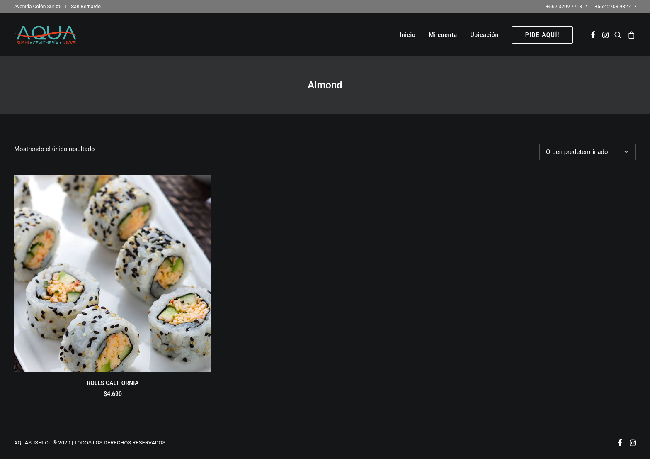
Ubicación (484, 35)
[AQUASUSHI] (46, 34)
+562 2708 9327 (615, 7)
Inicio (408, 35)
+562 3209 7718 (566, 7)
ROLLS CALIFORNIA (112, 383)
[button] (593, 34)
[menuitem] (568, 6)
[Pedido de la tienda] (587, 152)
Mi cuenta (443, 35)
